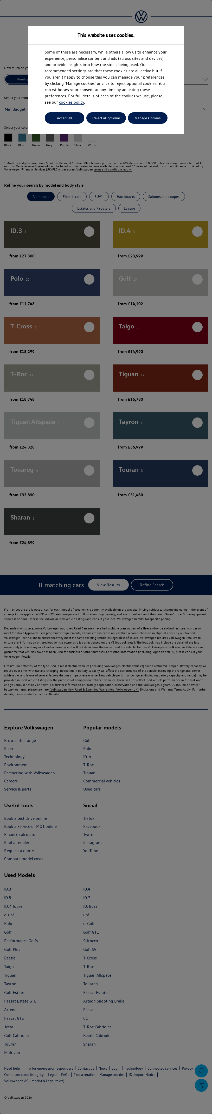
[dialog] (106, 557)
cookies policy (71, 102)
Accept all (64, 118)
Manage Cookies (147, 118)
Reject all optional (106, 118)
